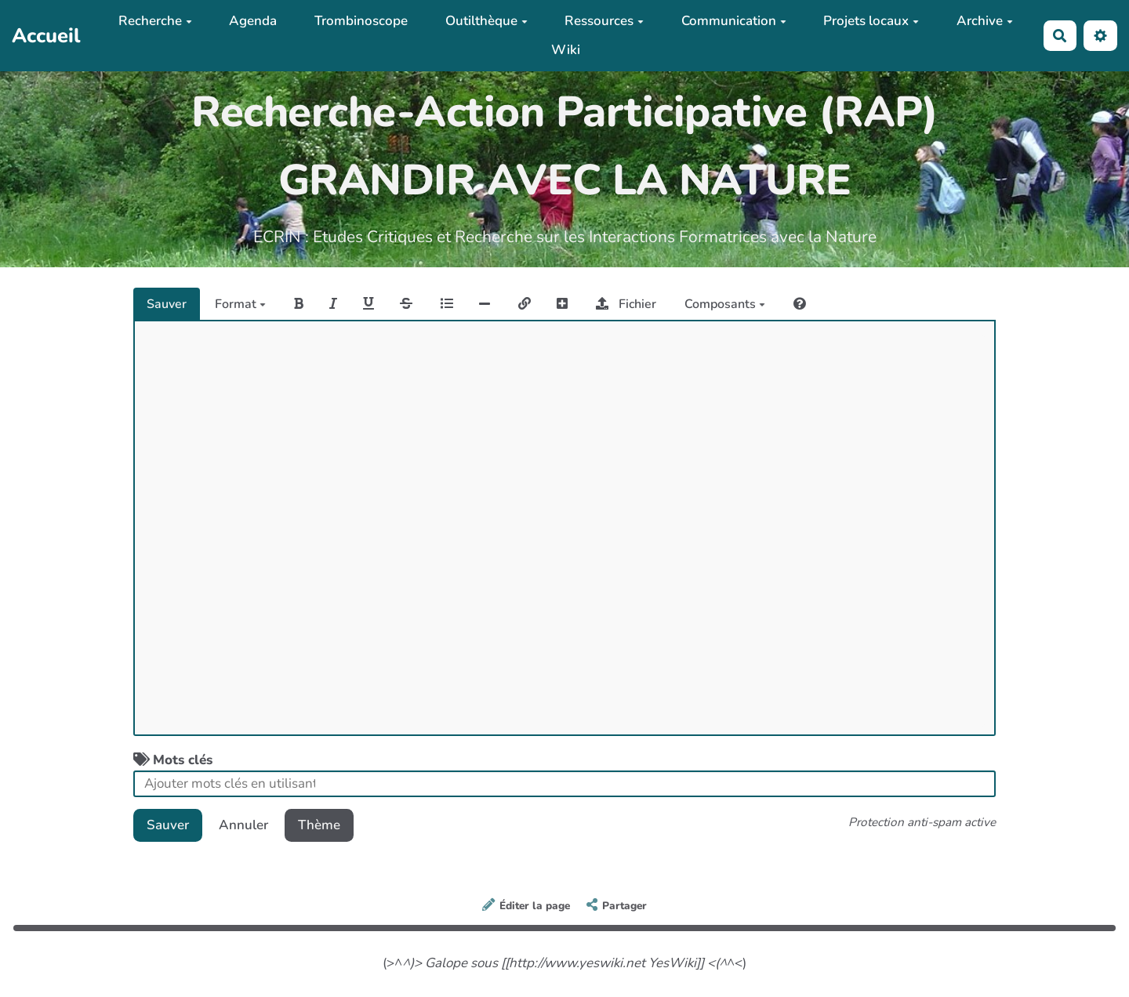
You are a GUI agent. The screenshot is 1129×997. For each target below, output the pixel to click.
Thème (319, 825)
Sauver (167, 304)
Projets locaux (871, 21)
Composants (724, 304)
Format (240, 304)
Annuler (243, 825)
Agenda (253, 21)
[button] (1100, 35)
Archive (985, 21)
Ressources (604, 21)
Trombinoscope (361, 21)
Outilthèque (486, 21)
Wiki (565, 50)
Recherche (155, 21)
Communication (733, 21)
